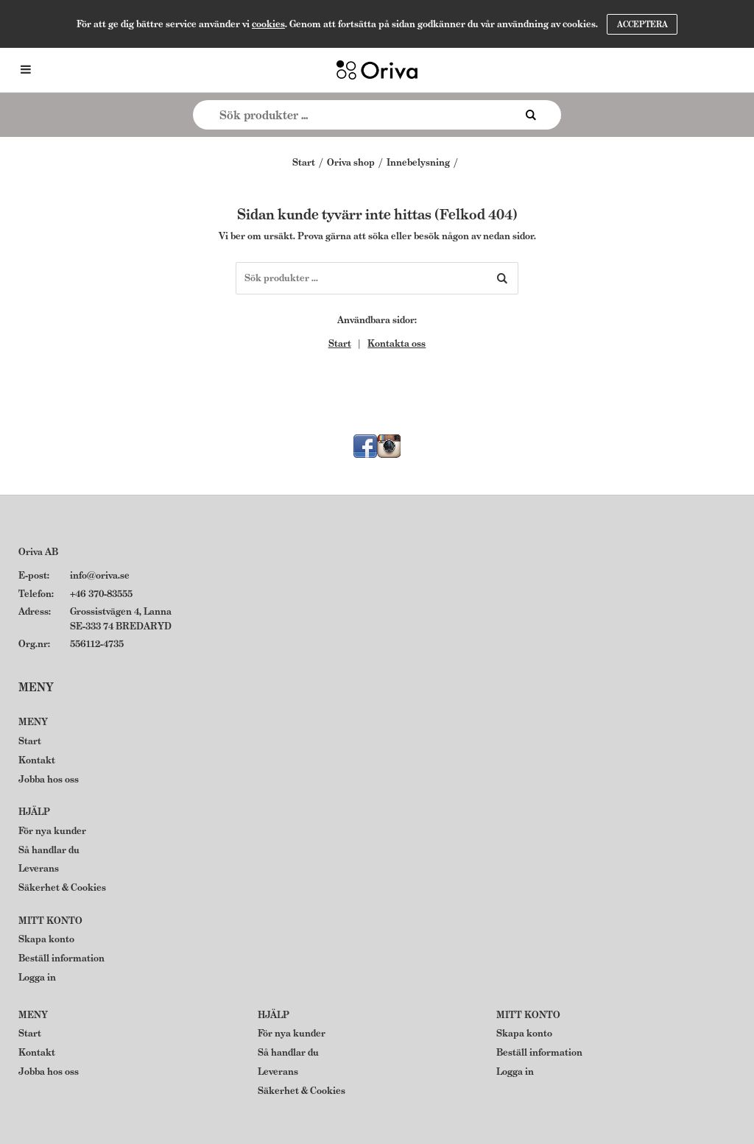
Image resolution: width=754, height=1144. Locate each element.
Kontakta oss (396, 343)
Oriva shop (351, 162)
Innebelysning (418, 162)
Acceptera (642, 24)
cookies (268, 24)
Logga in (37, 977)
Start (303, 162)
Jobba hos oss (48, 779)
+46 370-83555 (101, 593)
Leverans (38, 868)
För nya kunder (52, 831)
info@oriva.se (100, 575)
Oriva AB (38, 551)
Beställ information (61, 958)
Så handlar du (49, 850)
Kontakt (36, 760)
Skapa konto (46, 939)
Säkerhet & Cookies (62, 887)
